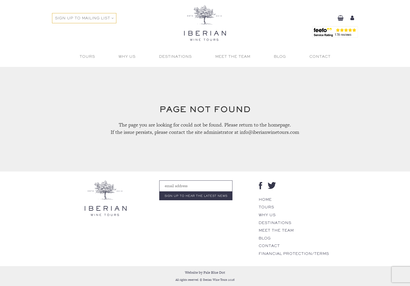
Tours (266, 207)
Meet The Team (276, 230)
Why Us (267, 214)
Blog (265, 238)
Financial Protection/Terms (294, 253)
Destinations (275, 222)
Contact (269, 245)
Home (265, 199)
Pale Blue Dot (214, 272)
